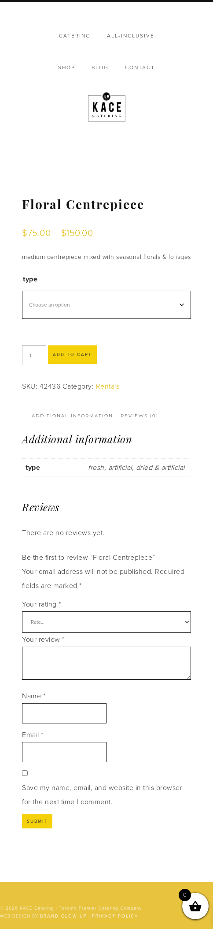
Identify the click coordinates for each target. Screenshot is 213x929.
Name (33, 696)
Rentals (108, 386)
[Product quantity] (34, 355)
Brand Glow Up (63, 916)
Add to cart (72, 354)
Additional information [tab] (72, 416)
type (30, 279)
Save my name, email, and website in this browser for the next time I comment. (102, 794)
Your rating (41, 604)
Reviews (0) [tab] (139, 416)
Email (33, 734)
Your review (43, 639)
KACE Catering (106, 107)
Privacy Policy (115, 916)
